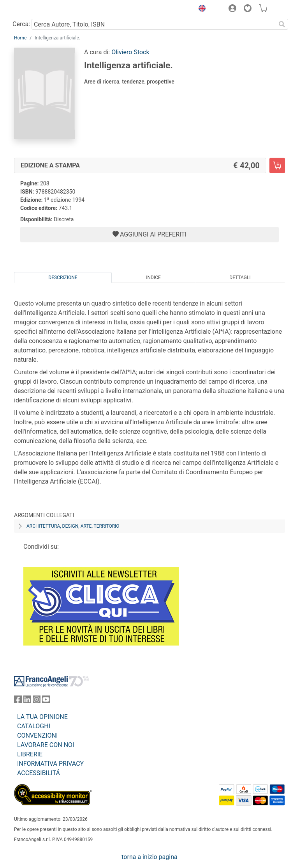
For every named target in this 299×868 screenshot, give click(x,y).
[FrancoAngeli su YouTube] (46, 701)
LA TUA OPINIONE (42, 716)
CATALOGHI (33, 726)
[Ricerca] (282, 24)
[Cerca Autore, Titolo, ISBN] (154, 24)
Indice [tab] (153, 277)
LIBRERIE (29, 754)
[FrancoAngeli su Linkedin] (27, 701)
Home (20, 38)
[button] (200, 9)
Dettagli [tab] (239, 277)
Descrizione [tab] (62, 277)
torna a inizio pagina (149, 857)
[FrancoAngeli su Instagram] (36, 701)
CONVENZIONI (37, 735)
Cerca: (21, 24)
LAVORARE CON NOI (45, 745)
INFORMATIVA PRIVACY (50, 763)
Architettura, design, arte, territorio (73, 526)
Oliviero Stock (130, 52)
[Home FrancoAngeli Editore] (40, 9)
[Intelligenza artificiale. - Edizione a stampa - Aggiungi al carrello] (277, 165)
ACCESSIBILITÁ (38, 773)
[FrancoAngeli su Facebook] (18, 701)
